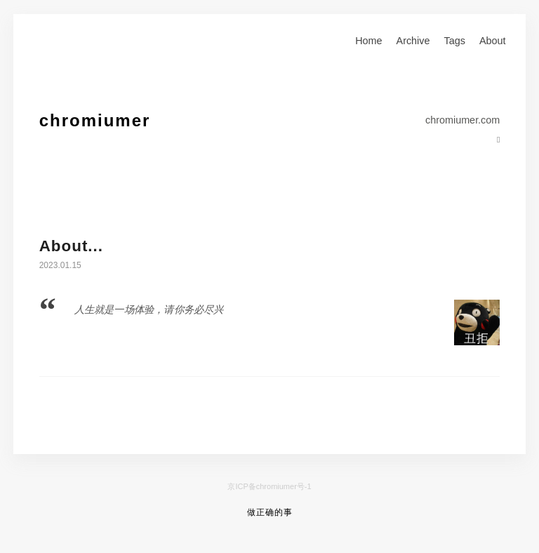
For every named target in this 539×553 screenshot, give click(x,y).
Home (368, 40)
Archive (413, 40)
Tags (454, 40)
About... (71, 246)
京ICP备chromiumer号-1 (269, 486)
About (492, 40)
